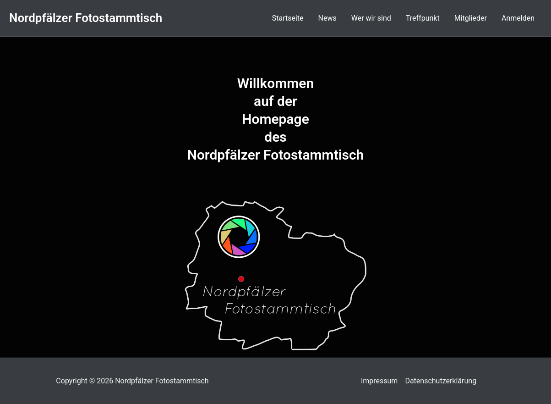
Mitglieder (470, 18)
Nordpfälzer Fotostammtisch (85, 18)
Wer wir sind (371, 18)
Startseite (288, 18)
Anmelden (518, 18)
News (327, 18)
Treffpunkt (423, 18)
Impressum (379, 380)
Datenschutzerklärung (440, 380)
